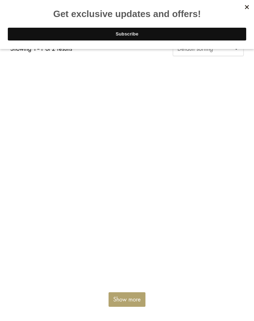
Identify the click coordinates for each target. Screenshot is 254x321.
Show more (127, 299)
